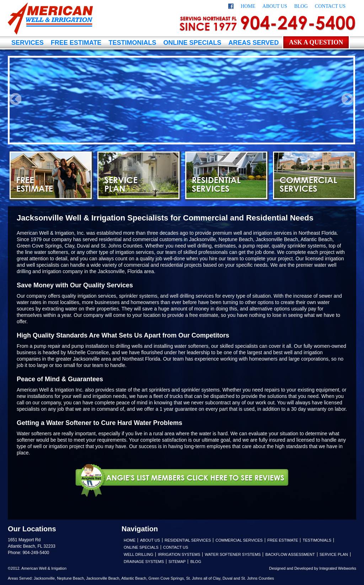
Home (248, 6)
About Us (274, 6)
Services (27, 42)
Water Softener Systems (233, 554)
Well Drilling (138, 554)
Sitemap (177, 561)
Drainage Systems (144, 561)
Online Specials (192, 42)
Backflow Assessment (290, 554)
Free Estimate (76, 42)
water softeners (51, 252)
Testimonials (132, 42)
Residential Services (226, 175)
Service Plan (138, 175)
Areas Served (253, 42)
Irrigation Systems (179, 554)
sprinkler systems (200, 390)
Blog (301, 6)
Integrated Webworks (337, 568)
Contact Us (330, 6)
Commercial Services (314, 175)
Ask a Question (316, 42)
